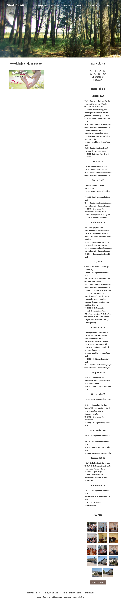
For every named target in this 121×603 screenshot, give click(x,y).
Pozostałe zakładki (94, 5)
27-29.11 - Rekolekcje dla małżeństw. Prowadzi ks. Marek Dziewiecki (96, 478)
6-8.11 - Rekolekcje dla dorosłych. (97, 463)
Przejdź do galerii (98, 582)
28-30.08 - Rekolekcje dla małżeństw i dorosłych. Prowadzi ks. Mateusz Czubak (97, 381)
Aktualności (55, 5)
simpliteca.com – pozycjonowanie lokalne (66, 597)
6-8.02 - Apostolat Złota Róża (95, 167)
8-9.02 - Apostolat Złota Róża (95, 170)
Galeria (80, 5)
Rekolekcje (68, 5)
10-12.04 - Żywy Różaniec (93, 228)
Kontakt (108, 5)
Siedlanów (16, 5)
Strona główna (41, 5)
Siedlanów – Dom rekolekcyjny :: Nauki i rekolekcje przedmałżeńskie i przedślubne (60, 593)
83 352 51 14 (99, 80)
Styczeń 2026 (98, 96)
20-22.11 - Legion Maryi (93, 472)
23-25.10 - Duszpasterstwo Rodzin (97, 453)
